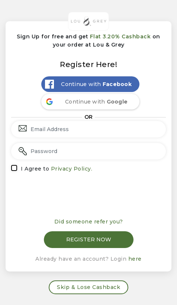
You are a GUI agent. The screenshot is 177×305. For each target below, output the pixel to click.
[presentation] (88, 195)
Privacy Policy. (72, 168)
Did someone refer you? (88, 221)
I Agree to (56, 168)
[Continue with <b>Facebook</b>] (90, 84)
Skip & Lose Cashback (88, 287)
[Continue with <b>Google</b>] (90, 101)
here (135, 258)
